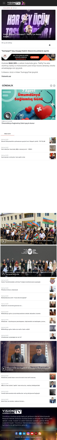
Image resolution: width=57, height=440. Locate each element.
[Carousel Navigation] (52, 85)
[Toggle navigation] (4, 3)
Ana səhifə (6, 8)
